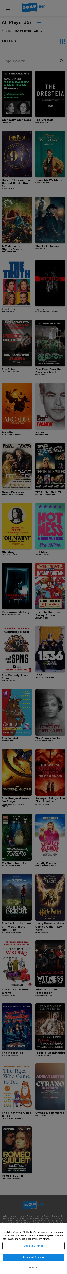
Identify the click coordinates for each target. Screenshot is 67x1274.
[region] (33, 1248)
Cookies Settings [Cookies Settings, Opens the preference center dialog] (33, 1245)
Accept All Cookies (33, 1257)
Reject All (34, 1267)
